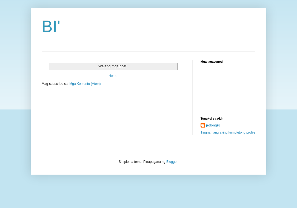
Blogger (172, 162)
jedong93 (213, 125)
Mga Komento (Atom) (85, 84)
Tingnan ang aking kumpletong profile (228, 132)
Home (112, 76)
